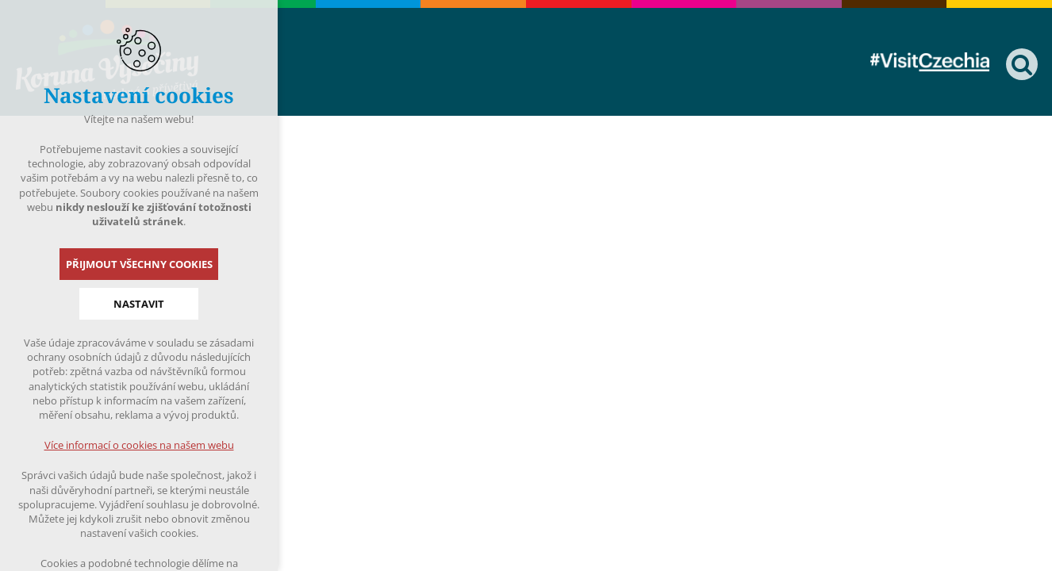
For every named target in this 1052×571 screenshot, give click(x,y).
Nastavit (138, 304)
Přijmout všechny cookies (139, 264)
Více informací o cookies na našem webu (139, 445)
